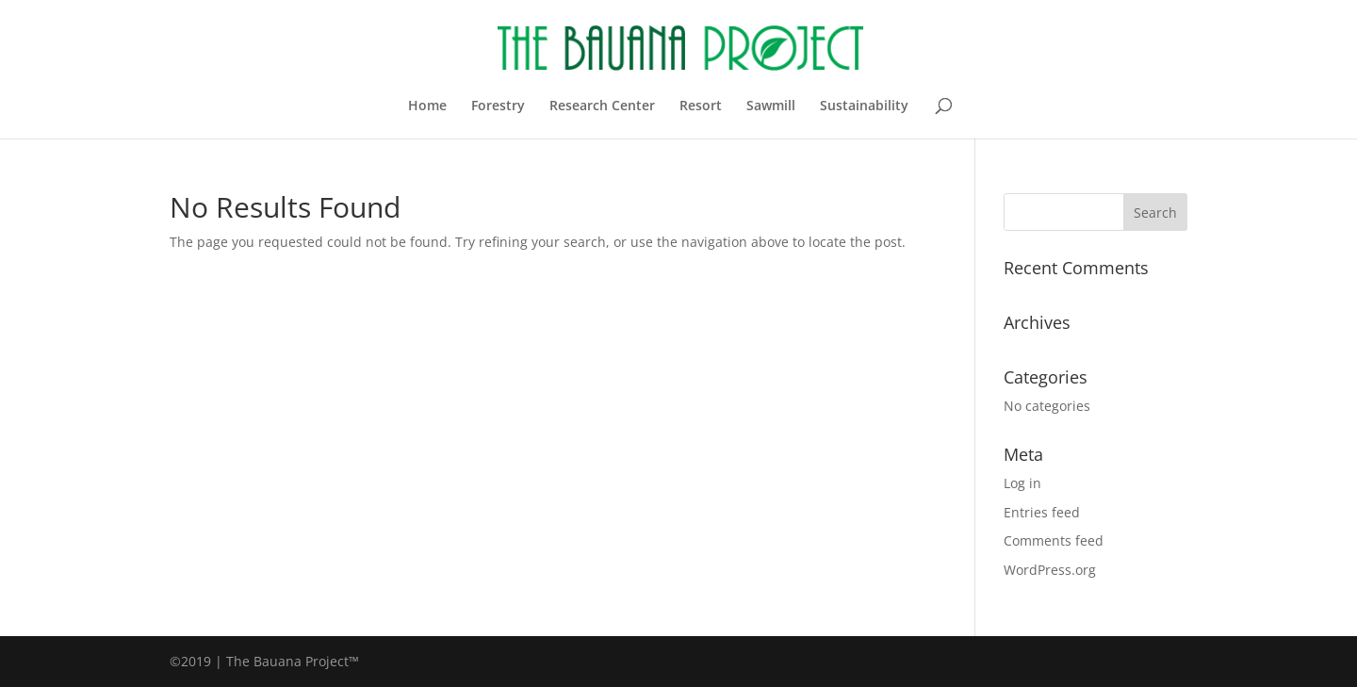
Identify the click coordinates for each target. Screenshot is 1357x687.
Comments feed (1054, 540)
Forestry (498, 106)
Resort (700, 106)
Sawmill (770, 106)
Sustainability (864, 106)
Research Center (602, 106)
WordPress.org (1050, 570)
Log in (1022, 483)
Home (427, 106)
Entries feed (1042, 512)
